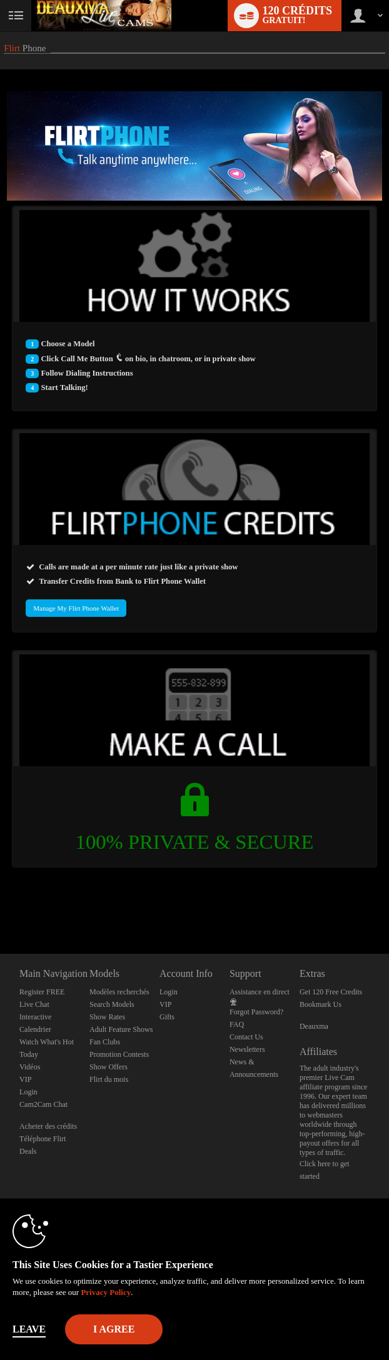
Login (28, 1092)
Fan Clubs (104, 1042)
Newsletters (247, 1049)
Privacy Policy (106, 1292)
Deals (27, 1151)
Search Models (111, 1004)
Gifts (166, 1016)
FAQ (237, 1024)
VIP (25, 1079)
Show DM (0, 907)
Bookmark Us (320, 1004)
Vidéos (29, 1066)
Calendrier (35, 1029)
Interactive (35, 1016)
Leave (29, 1329)
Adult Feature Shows (121, 1029)
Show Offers (108, 1066)
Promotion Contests (119, 1054)
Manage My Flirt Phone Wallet (76, 608)
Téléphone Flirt (42, 1138)
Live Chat (34, 1004)
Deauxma (314, 1026)
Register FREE (41, 992)
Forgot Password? (256, 1012)
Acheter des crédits (48, 1126)
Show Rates (107, 1016)
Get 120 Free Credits (331, 992)
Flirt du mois (108, 1079)
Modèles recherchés (119, 992)
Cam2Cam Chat (43, 1104)
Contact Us (246, 1036)
